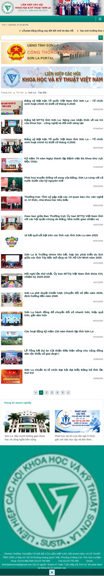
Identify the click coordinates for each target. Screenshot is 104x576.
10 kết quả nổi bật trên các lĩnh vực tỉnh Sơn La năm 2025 (61, 235)
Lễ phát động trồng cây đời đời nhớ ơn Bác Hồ (56, 31)
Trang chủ (6, 92)
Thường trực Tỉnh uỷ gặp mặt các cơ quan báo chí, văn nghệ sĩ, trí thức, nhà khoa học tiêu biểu (63, 198)
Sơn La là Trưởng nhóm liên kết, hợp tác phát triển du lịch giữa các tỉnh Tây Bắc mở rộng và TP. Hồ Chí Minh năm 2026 (63, 256)
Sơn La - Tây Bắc (37, 92)
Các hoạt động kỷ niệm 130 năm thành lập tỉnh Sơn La (59, 331)
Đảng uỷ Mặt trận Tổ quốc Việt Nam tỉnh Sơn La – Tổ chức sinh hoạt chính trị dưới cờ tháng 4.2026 (63, 141)
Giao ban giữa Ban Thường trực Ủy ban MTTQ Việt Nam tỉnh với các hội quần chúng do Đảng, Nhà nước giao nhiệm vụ (63, 217)
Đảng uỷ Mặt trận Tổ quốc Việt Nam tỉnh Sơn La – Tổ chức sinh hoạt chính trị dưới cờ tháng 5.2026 (63, 102)
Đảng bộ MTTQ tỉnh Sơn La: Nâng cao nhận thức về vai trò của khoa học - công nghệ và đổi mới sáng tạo (63, 121)
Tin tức (20, 92)
